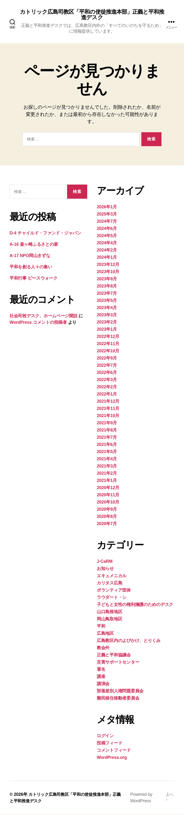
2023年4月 (107, 308)
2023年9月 (107, 279)
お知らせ (105, 569)
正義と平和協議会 (114, 655)
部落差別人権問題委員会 (120, 691)
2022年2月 (107, 387)
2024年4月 (107, 243)
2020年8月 (107, 517)
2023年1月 (107, 329)
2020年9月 (107, 509)
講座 (101, 677)
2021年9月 (107, 423)
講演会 (103, 684)
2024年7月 (107, 221)
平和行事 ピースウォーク (36, 278)
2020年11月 (108, 495)
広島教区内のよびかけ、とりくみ (129, 641)
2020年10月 (108, 502)
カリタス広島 (109, 583)
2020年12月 (108, 488)
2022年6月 (107, 373)
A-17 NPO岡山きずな (30, 256)
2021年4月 (107, 459)
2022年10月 (108, 351)
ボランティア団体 (114, 590)
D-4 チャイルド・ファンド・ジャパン (45, 233)
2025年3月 (107, 214)
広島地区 (105, 633)
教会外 (103, 648)
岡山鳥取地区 (109, 619)
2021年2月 (107, 473)
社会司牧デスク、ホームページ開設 (44, 316)
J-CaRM (104, 561)
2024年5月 (107, 236)
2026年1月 (107, 207)
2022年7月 (107, 365)
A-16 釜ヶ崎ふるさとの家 (34, 244)
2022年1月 (107, 394)
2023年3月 (107, 315)
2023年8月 (107, 286)
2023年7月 (107, 293)
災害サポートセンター (118, 662)
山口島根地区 (109, 612)
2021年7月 (107, 437)
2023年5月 (107, 301)
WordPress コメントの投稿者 (38, 322)
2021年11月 (108, 409)
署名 (101, 669)
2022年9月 (107, 358)
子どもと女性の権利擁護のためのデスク (135, 605)
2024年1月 (107, 257)
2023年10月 (108, 272)
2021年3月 (107, 466)
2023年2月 (107, 322)
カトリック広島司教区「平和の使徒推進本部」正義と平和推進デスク (91, 15)
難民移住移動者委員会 (118, 698)
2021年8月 (107, 430)
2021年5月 (107, 452)
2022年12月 (108, 337)
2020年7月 (107, 524)
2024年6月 (107, 229)
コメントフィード (114, 750)
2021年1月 (107, 481)
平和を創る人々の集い (31, 267)
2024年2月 (107, 250)
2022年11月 (108, 344)
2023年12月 (108, 265)
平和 (101, 626)
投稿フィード (109, 743)
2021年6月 (107, 445)
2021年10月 (108, 416)
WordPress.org (112, 757)
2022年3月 (107, 380)
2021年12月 (108, 401)
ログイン (105, 736)
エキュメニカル (111, 576)
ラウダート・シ (111, 597)
